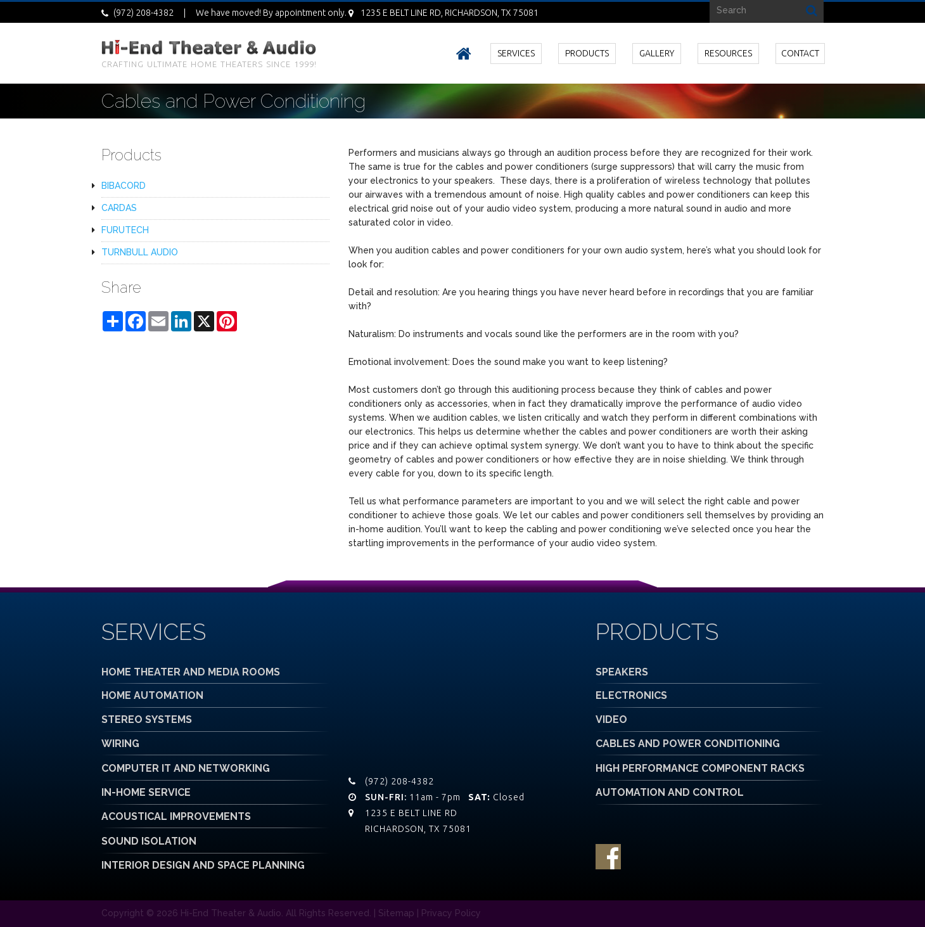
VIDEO (611, 719)
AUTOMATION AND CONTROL (670, 792)
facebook (608, 856)
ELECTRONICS (631, 695)
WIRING (120, 744)
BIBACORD (123, 186)
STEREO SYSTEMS (146, 719)
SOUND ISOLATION (148, 841)
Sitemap (396, 913)
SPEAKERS (622, 672)
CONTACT (800, 53)
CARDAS (119, 208)
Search (811, 9)
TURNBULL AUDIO (139, 252)
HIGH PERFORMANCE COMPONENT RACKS (700, 768)
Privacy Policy (451, 913)
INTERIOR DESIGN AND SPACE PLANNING (203, 865)
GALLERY (656, 53)
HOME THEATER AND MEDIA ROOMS (190, 672)
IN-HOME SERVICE (146, 792)
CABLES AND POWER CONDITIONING (688, 744)
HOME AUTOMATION (152, 695)
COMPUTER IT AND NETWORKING (185, 768)
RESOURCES (728, 53)
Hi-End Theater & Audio (231, 913)
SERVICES (516, 53)
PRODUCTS (587, 53)
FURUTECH (125, 230)
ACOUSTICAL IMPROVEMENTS (176, 816)
